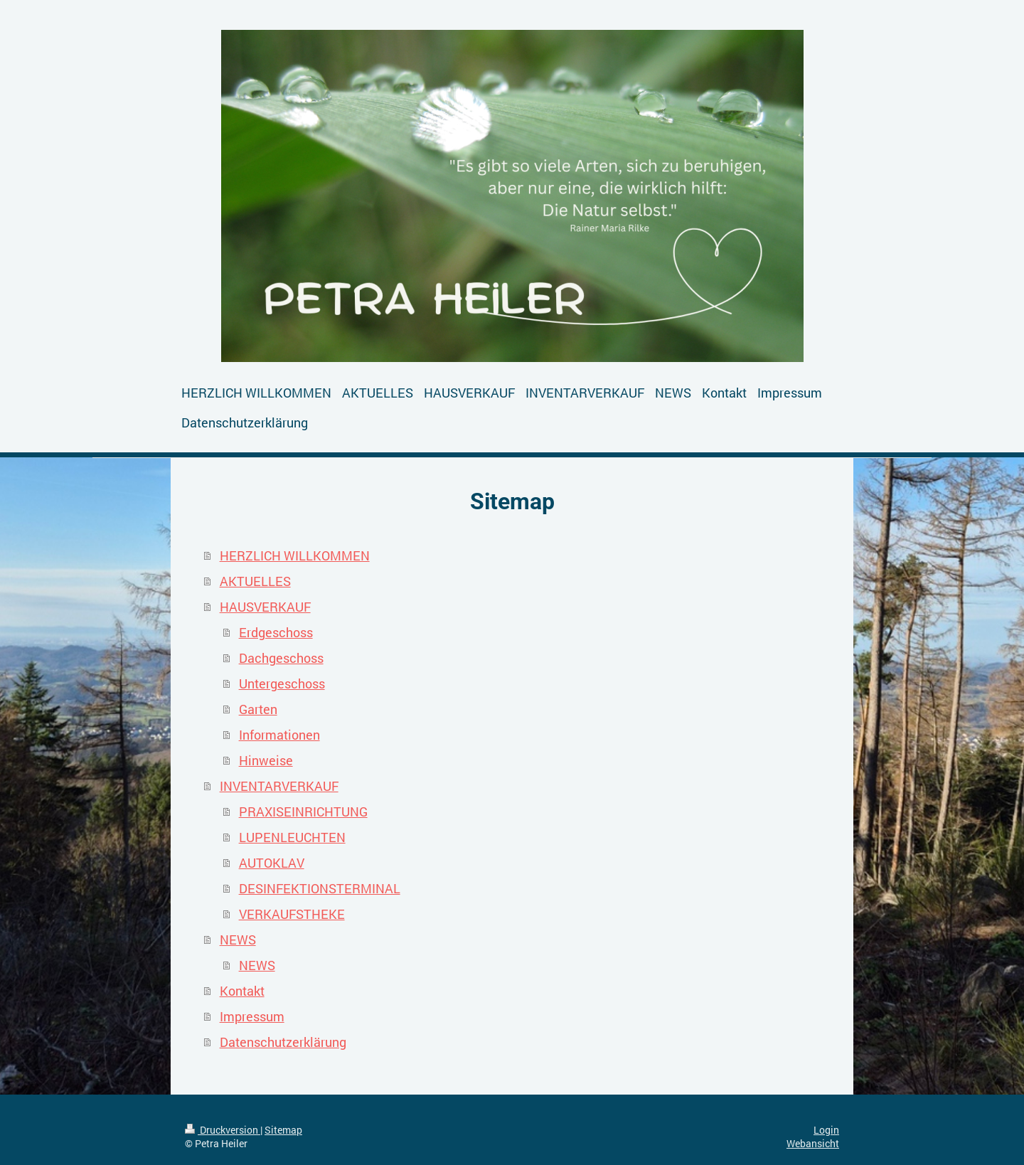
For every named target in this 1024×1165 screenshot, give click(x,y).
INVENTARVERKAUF (279, 785)
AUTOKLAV (271, 862)
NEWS (238, 939)
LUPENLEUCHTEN (292, 837)
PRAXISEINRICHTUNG (303, 811)
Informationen (279, 734)
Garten (258, 709)
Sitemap (283, 1130)
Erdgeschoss (276, 632)
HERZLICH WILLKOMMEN (295, 555)
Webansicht (812, 1143)
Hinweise (266, 760)
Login (826, 1130)
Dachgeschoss (281, 657)
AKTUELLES (255, 581)
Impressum (252, 1016)
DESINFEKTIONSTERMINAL (319, 888)
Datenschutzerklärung (283, 1041)
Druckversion (222, 1130)
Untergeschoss (282, 683)
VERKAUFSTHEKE (292, 913)
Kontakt (242, 990)
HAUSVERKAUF (265, 606)
